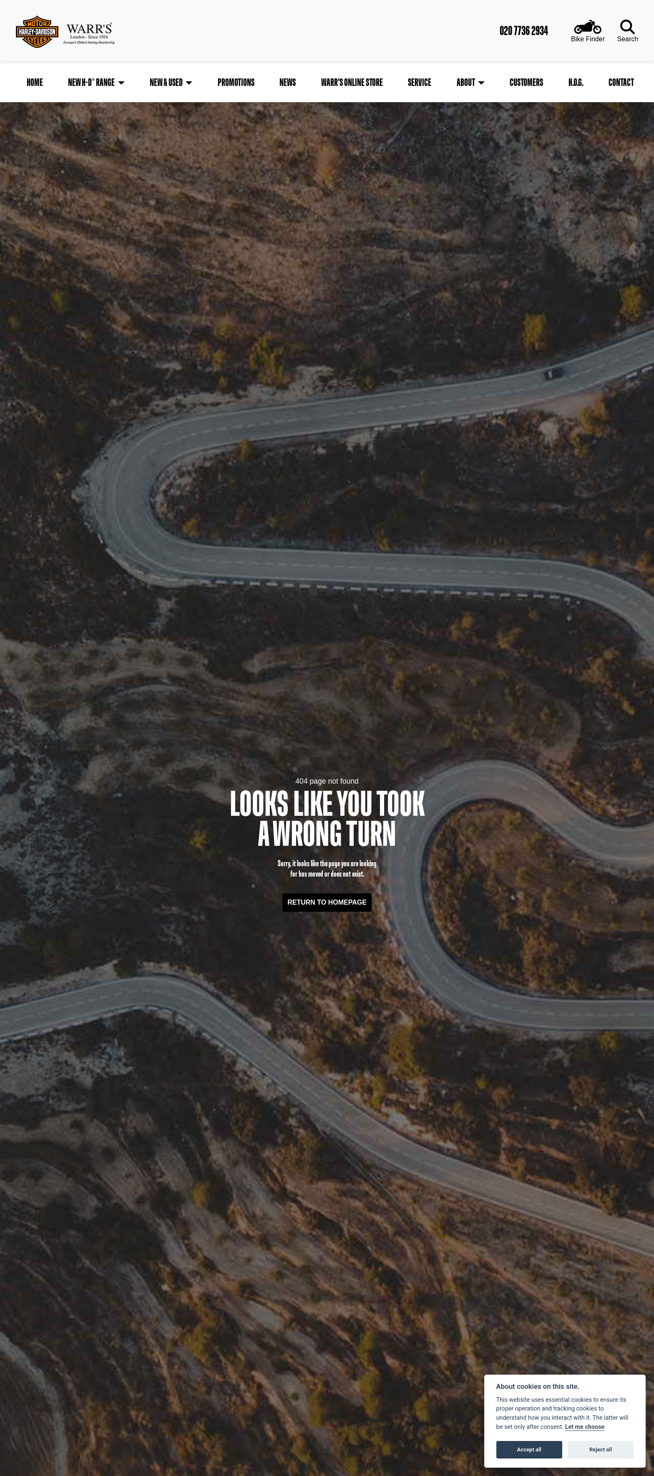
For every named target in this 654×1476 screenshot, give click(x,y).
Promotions (236, 81)
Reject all (600, 1449)
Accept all (529, 1449)
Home (36, 81)
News (288, 81)
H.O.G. (574, 81)
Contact (619, 81)
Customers (525, 81)
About (465, 81)
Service (419, 81)
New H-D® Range (92, 81)
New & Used (167, 81)
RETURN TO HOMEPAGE (327, 898)
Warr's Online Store (352, 81)
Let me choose (585, 1427)
